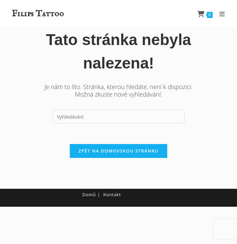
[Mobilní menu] (219, 14)
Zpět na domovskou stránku (118, 151)
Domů (89, 194)
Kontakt (112, 194)
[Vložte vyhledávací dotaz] (118, 116)
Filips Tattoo (38, 13)
